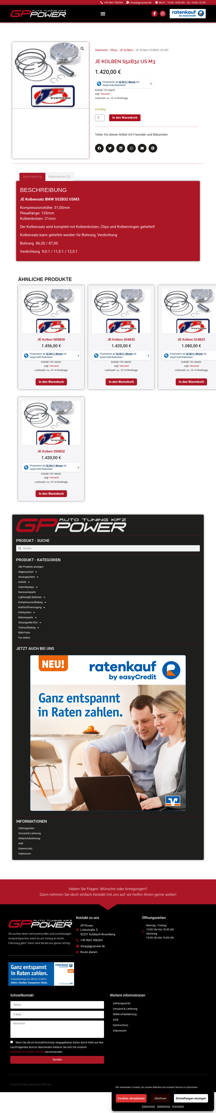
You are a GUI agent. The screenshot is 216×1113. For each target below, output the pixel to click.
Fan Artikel (24, 637)
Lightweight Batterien (31, 597)
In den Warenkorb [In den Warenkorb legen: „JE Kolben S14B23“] (191, 382)
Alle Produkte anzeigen (30, 566)
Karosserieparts (27, 592)
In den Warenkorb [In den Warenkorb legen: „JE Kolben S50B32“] (51, 494)
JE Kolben (126, 50)
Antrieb (24, 582)
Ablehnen (160, 1098)
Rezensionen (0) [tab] (59, 176)
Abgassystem (27, 572)
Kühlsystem (26, 612)
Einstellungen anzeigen (191, 1098)
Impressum (178, 1106)
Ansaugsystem (28, 577)
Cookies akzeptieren (131, 1098)
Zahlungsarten (26, 828)
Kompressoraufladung (32, 602)
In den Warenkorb (124, 117)
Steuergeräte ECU (29, 622)
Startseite (101, 50)
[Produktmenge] (99, 117)
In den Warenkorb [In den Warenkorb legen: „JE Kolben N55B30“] (51, 382)
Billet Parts (24, 632)
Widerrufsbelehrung (29, 838)
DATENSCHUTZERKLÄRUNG (27, 1051)
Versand (105, 93)
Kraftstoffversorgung (31, 607)
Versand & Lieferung (29, 833)
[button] (103, 13)
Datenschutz (148, 1106)
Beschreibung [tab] (32, 176)
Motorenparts (27, 617)
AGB (20, 843)
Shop (113, 50)
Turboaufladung (28, 627)
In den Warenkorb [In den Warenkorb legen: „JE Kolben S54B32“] (121, 382)
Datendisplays (28, 587)
